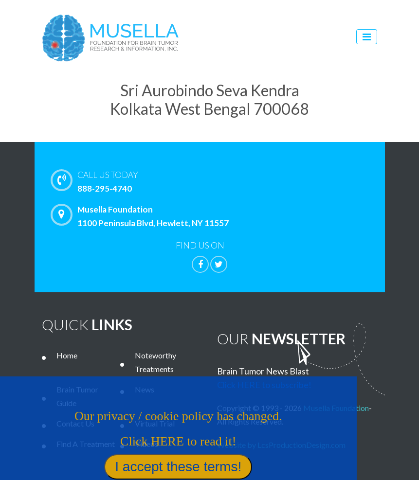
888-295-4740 (230, 181)
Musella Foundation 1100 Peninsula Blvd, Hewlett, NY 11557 (142, 216)
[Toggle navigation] (366, 36)
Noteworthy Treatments (155, 362)
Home (66, 355)
